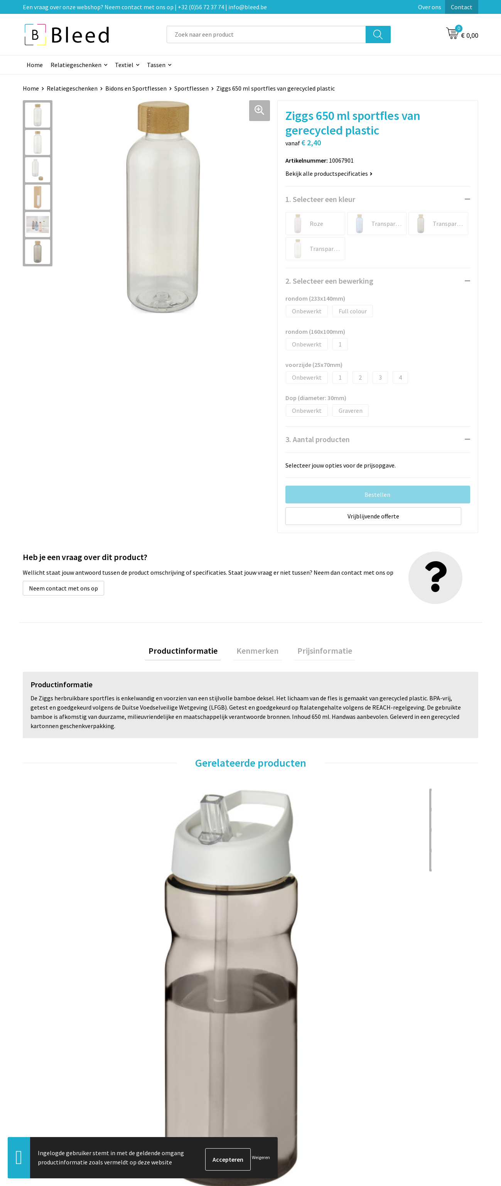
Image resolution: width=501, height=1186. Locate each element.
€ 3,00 (391, 928)
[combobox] (266, 34)
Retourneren (277, 1078)
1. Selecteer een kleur (320, 199)
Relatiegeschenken (76, 65)
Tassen (156, 65)
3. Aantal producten (317, 439)
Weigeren (261, 1159)
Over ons (429, 7)
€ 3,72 (49, 928)
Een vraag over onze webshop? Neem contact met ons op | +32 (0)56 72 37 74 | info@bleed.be (145, 7)
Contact (461, 7)
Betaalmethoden (282, 1066)
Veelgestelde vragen (174, 1055)
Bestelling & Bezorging (291, 1055)
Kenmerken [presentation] (257, 652)
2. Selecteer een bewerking (329, 281)
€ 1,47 (277, 928)
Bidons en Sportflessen (136, 88)
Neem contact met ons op (63, 588)
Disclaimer (387, 1078)
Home (35, 65)
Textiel (124, 65)
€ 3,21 (163, 928)
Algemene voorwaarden (404, 1043)
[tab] (190, 652)
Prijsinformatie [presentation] (317, 652)
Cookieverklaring (395, 1055)
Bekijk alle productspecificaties (329, 173)
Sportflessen (191, 88)
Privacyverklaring (396, 1066)
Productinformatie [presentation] (190, 652)
